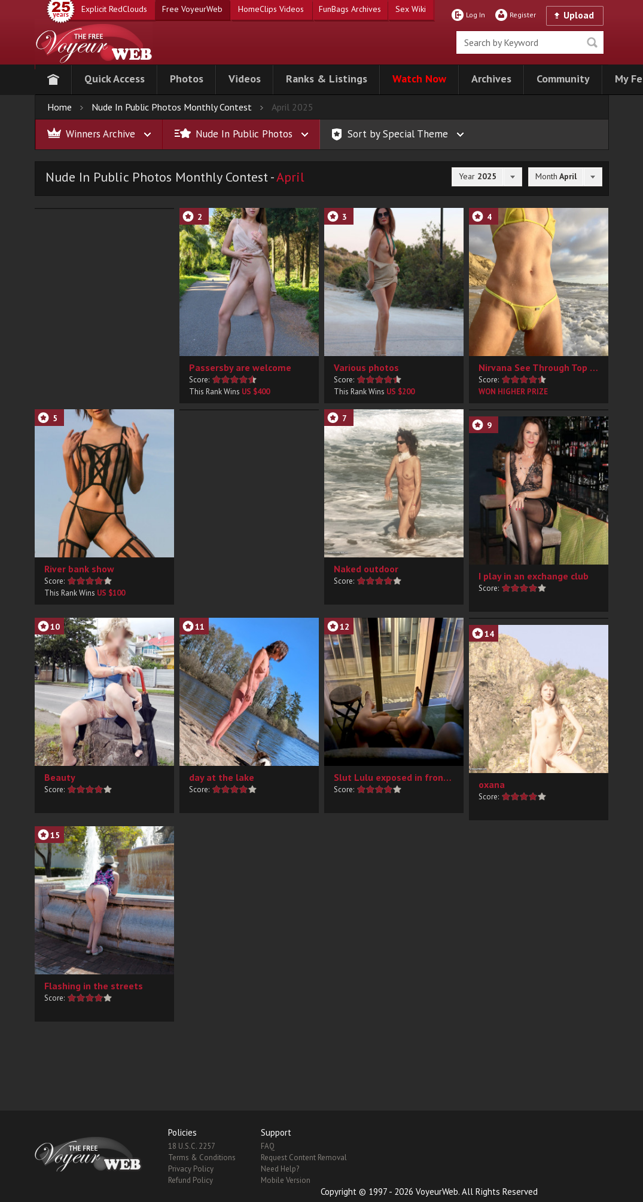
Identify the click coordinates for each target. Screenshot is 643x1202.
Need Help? (280, 1169)
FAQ (268, 1146)
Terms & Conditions (202, 1157)
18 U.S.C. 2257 (191, 1146)
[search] (530, 42)
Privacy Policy (191, 1169)
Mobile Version (285, 1180)
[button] (114, 79)
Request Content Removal (304, 1157)
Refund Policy (190, 1180)
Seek (592, 42)
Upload (578, 15)
